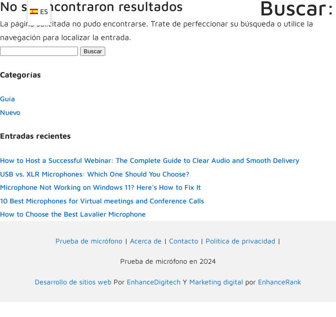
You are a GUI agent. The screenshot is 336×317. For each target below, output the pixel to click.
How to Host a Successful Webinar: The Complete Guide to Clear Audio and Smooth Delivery (149, 160)
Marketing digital (216, 282)
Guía (7, 99)
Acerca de (146, 241)
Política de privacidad (240, 241)
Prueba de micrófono (88, 241)
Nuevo (10, 112)
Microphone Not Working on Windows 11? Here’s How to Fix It (100, 187)
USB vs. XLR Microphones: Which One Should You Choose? (94, 174)
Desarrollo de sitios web (73, 282)
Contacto (183, 241)
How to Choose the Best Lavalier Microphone (73, 214)
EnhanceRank (279, 282)
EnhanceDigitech (154, 282)
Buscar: (297, 8)
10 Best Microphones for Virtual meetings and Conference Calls (102, 201)
